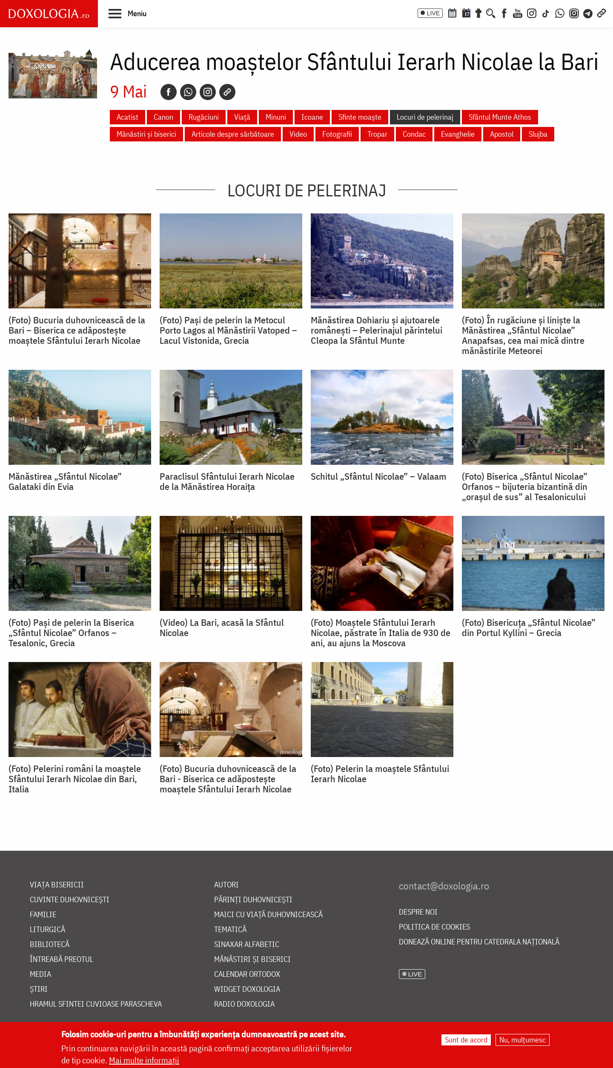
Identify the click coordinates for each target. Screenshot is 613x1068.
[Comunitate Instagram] (574, 12)
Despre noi (418, 912)
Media (40, 974)
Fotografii (337, 134)
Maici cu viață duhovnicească (268, 914)
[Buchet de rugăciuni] (478, 12)
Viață (242, 117)
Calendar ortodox (247, 974)
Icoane (312, 117)
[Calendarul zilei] (466, 12)
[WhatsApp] (560, 12)
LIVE (433, 13)
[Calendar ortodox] (452, 12)
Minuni (276, 117)
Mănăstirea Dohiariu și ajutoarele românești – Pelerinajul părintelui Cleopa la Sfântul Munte (376, 330)
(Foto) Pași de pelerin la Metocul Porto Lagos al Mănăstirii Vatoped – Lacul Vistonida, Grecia (228, 330)
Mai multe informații (144, 1060)
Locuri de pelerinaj (425, 117)
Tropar (377, 134)
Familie (43, 914)
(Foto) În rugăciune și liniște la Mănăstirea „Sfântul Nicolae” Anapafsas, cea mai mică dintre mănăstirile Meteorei (523, 335)
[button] (127, 13)
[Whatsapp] (188, 92)
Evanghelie (458, 134)
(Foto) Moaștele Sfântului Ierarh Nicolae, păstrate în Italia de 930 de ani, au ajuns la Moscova (380, 632)
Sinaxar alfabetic (246, 944)
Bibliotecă (49, 944)
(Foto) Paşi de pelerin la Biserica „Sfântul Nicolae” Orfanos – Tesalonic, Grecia (71, 632)
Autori (226, 885)
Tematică (230, 929)
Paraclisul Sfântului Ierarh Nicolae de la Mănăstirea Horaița (227, 481)
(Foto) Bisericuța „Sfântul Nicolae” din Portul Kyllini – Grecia (529, 627)
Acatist (127, 117)
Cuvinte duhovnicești (69, 899)
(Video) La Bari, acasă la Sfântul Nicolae (222, 627)
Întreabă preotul (61, 959)
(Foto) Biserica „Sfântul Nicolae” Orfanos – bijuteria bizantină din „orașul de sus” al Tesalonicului (524, 486)
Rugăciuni (204, 117)
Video (298, 134)
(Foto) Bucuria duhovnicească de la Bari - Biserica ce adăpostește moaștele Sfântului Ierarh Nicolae (228, 778)
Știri (39, 989)
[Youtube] (518, 12)
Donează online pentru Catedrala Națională (479, 942)
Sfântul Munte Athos (500, 117)
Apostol (501, 134)
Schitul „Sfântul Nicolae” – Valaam (379, 476)
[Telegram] (588, 12)
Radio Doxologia (244, 1004)
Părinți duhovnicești (253, 899)
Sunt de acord (466, 1040)
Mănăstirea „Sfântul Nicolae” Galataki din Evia (65, 481)
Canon (163, 117)
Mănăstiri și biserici (146, 134)
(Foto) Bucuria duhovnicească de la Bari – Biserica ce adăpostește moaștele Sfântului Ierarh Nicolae (77, 330)
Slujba (538, 134)
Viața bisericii (57, 885)
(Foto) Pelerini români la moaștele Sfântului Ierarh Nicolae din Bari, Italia (75, 778)
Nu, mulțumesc (522, 1040)
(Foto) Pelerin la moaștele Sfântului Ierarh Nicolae (380, 773)
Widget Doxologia (247, 989)
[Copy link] (227, 92)
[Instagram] (532, 12)
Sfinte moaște (359, 117)
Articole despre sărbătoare (233, 134)
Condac (414, 134)
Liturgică (47, 929)
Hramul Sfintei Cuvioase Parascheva (96, 1004)
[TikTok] (546, 12)
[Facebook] (504, 12)
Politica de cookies (434, 927)
